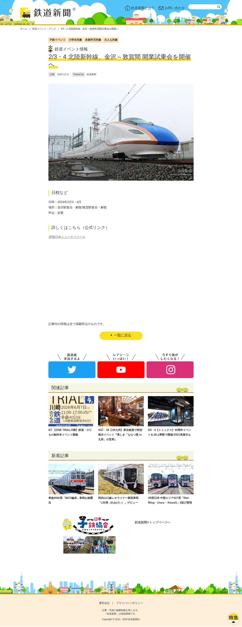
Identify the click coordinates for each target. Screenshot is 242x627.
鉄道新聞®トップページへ (152, 523)
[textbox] (205, 6)
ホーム (23, 28)
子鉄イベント (57, 39)
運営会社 (104, 603)
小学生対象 (75, 39)
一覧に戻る (121, 335)
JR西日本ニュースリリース (66, 237)
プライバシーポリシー (129, 603)
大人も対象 (111, 39)
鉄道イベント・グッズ (44, 28)
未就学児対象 (93, 39)
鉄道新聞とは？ (140, 8)
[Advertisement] (121, 272)
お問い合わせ (172, 8)
